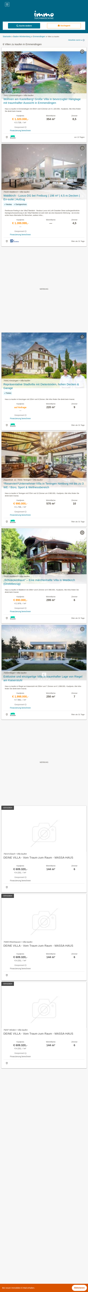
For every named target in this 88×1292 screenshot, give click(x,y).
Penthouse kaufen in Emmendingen (19, 1225)
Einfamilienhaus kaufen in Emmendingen (22, 1213)
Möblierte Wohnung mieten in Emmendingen (24, 1219)
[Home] (44, 15)
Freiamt (6, 1267)
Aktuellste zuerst (75, 40)
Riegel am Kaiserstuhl (13, 1279)
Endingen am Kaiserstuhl (14, 1254)
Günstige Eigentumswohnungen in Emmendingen (26, 1201)
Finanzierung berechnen (20, 130)
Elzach (5, 1248)
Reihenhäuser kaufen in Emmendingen (21, 1207)
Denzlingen (7, 1242)
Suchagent (64, 25)
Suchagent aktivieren (44, 1073)
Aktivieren (79, 1288)
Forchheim (7, 1261)
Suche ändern (24, 26)
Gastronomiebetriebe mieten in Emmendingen (24, 1195)
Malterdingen (8, 1273)
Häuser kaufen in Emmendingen (18, 1189)
